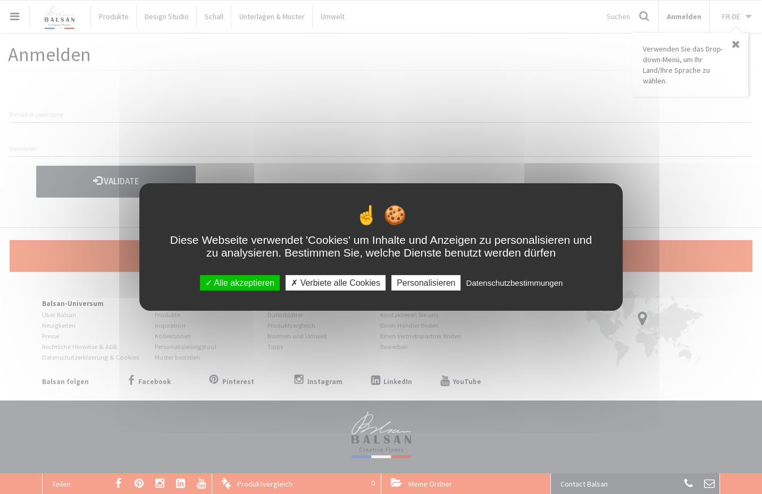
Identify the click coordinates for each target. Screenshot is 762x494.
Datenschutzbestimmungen (514, 282)
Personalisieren (426, 282)
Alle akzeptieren (239, 282)
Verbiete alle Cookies (335, 282)
